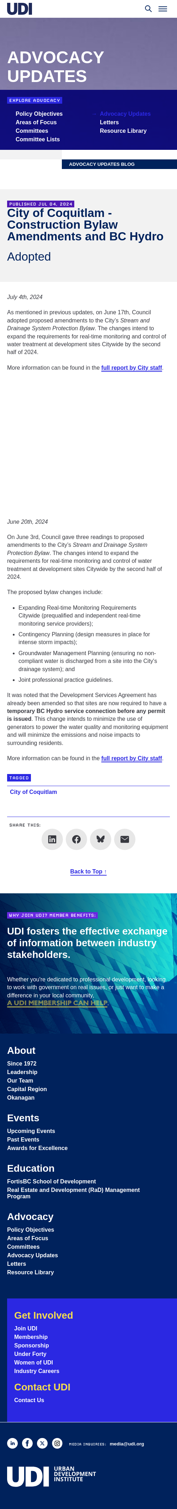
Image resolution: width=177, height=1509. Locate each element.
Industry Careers (36, 1371)
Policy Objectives (39, 114)
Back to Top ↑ (88, 872)
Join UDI (25, 1328)
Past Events (23, 1140)
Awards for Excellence (37, 1148)
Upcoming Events (31, 1131)
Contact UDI (42, 1387)
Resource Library (123, 131)
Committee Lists (38, 139)
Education (31, 1168)
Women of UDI (33, 1363)
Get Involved (43, 1315)
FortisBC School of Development (51, 1181)
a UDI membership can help (57, 1002)
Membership (31, 1337)
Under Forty (30, 1354)
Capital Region (27, 1089)
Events (23, 1117)
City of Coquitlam (33, 792)
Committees (32, 131)
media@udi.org (127, 1444)
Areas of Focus (36, 122)
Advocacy (30, 1216)
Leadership (22, 1072)
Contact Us (29, 1400)
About (21, 1050)
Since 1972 (22, 1064)
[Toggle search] (148, 9)
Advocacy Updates (125, 114)
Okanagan (20, 1098)
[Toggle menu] (163, 9)
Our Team (20, 1081)
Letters (109, 122)
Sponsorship (31, 1345)
